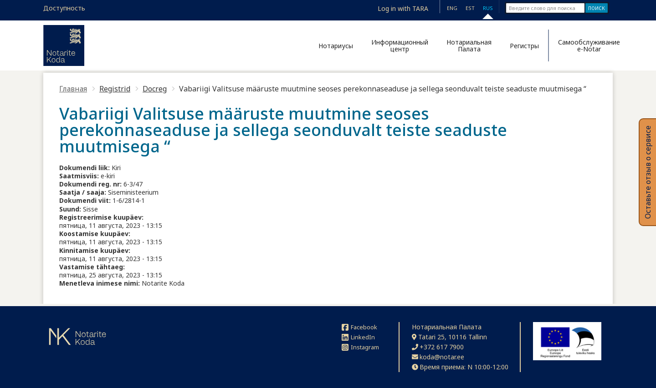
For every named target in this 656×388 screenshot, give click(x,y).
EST (470, 8)
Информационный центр (399, 45)
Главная (73, 88)
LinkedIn (358, 337)
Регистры (524, 45)
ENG (452, 8)
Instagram (360, 347)
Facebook (359, 327)
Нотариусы (335, 45)
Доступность (64, 8)
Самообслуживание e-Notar (585, 45)
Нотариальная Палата (469, 45)
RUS (488, 8)
